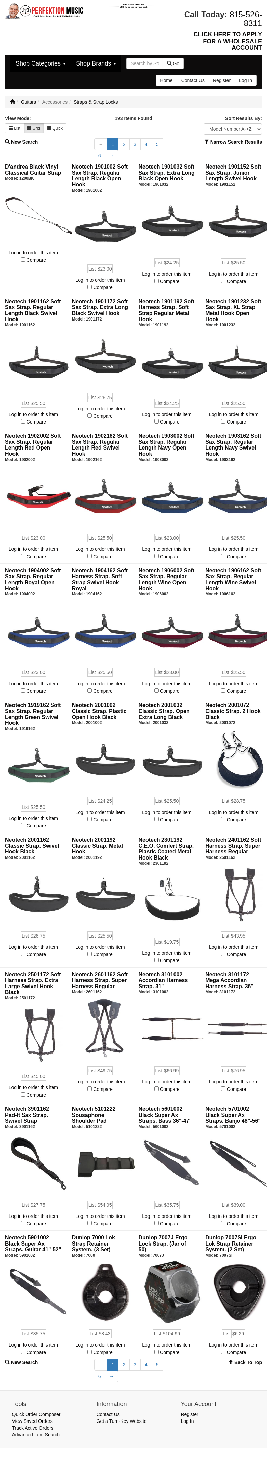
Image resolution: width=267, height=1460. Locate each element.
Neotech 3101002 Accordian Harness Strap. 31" (163, 980)
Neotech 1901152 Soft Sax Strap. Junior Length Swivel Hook (233, 172)
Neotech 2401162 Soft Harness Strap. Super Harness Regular (233, 845)
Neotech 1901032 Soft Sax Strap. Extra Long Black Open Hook (167, 172)
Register (189, 1414)
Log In (187, 1421)
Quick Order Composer (36, 1414)
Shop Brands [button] (96, 63)
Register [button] (222, 80)
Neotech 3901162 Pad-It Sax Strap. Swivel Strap (27, 1115)
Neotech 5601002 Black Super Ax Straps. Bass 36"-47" (165, 1115)
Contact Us (108, 1414)
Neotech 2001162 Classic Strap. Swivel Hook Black (32, 845)
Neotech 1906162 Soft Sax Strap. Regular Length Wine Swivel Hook (233, 579)
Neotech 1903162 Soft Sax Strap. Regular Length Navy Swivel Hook (233, 445)
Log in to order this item (33, 252)
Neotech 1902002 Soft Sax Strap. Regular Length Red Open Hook (33, 445)
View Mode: (18, 118)
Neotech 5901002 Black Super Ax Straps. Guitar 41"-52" (33, 1243)
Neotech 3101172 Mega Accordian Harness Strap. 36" (229, 980)
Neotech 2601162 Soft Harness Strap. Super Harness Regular (100, 980)
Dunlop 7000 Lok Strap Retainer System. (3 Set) (93, 1243)
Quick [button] (55, 128)
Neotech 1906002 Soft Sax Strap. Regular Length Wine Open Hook (166, 579)
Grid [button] (33, 128)
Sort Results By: (243, 118)
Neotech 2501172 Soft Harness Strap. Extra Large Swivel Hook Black (33, 983)
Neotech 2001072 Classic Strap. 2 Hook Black (233, 711)
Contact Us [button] (193, 80)
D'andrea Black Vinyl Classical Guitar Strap (33, 170)
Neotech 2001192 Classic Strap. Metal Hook (97, 845)
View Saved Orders (32, 1421)
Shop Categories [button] (41, 63)
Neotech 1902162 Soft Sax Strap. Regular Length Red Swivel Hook (100, 445)
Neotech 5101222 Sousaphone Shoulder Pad (94, 1115)
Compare (36, 260)
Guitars (28, 102)
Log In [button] (245, 80)
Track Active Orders (32, 1428)
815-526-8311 (246, 19)
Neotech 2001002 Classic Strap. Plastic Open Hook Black (99, 711)
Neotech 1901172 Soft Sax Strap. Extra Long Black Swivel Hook (100, 307)
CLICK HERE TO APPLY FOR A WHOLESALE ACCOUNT (228, 41)
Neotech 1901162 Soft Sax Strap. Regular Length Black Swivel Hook (33, 310)
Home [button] (166, 80)
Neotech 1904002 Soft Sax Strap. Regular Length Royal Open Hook (33, 579)
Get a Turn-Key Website (122, 1421)
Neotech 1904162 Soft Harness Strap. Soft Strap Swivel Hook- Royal (100, 579)
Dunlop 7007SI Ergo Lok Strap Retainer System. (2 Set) (230, 1243)
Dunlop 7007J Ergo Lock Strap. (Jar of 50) (163, 1243)
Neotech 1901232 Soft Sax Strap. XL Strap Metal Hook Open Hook (233, 310)
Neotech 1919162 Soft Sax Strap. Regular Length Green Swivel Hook (33, 714)
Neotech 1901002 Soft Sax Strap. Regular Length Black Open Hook (100, 175)
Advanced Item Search (36, 1434)
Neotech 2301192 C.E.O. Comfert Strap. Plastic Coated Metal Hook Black (166, 849)
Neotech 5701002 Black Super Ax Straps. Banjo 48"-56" (233, 1115)
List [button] (14, 128)
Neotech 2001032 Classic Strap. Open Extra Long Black (164, 711)
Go (173, 63)
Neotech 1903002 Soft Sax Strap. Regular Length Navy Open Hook (166, 445)
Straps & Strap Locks (96, 102)
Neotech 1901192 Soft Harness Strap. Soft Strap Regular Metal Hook (166, 310)
